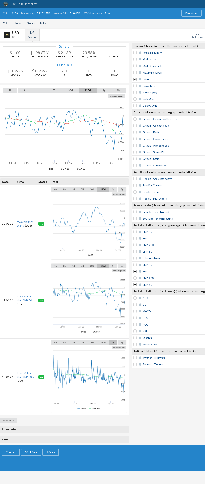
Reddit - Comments (154, 185)
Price (146, 79)
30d (70, 90)
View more (8, 420)
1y (103, 90)
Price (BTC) (149, 85)
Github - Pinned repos (156, 145)
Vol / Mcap (149, 99)
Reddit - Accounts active (157, 178)
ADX (145, 298)
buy (41, 224)
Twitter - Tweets (153, 364)
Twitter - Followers (154, 357)
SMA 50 (147, 284)
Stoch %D (149, 337)
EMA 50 (147, 251)
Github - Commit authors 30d (160, 119)
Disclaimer (191, 13)
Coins (6, 23)
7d (54, 90)
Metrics (32, 35)
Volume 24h (150, 105)
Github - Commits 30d (156, 125)
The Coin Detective (20, 4)
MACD (147, 311)
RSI (145, 331)
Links (43, 23)
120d (87, 90)
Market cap (149, 59)
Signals (31, 23)
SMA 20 (147, 271)
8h (24, 90)
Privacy (50, 452)
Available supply (152, 52)
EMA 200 (148, 244)
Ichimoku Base (151, 258)
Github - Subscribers (155, 165)
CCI (145, 304)
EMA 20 (147, 238)
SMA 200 (148, 278)
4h (10, 90)
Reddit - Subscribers (155, 198)
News (18, 23)
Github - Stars (151, 158)
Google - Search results (157, 211)
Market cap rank (152, 65)
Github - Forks (151, 132)
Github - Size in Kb (154, 152)
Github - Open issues (155, 138)
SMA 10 (147, 264)
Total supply (150, 92)
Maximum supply (152, 72)
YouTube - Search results (158, 218)
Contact (11, 452)
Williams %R (150, 344)
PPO (145, 317)
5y (118, 90)
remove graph (116, 96)
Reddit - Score (151, 192)
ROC (146, 324)
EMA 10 (147, 231)
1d (39, 90)
